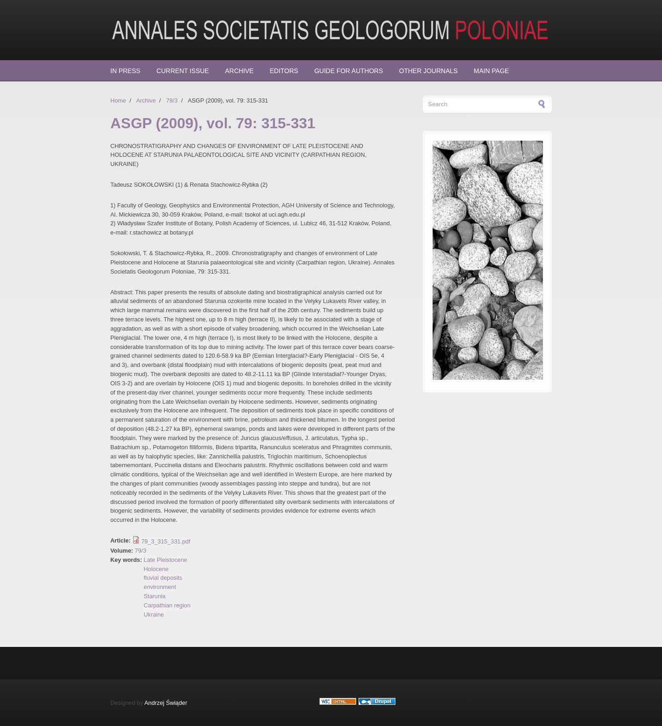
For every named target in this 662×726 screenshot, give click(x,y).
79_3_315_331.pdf (165, 541)
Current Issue (182, 70)
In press (125, 70)
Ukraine (154, 614)
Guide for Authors (348, 70)
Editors (284, 70)
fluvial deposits (163, 577)
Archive (239, 70)
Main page (491, 70)
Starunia (155, 596)
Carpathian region (167, 605)
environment (160, 586)
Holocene (156, 569)
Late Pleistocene (166, 559)
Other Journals (428, 70)
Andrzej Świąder (165, 702)
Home (118, 100)
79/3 (171, 100)
